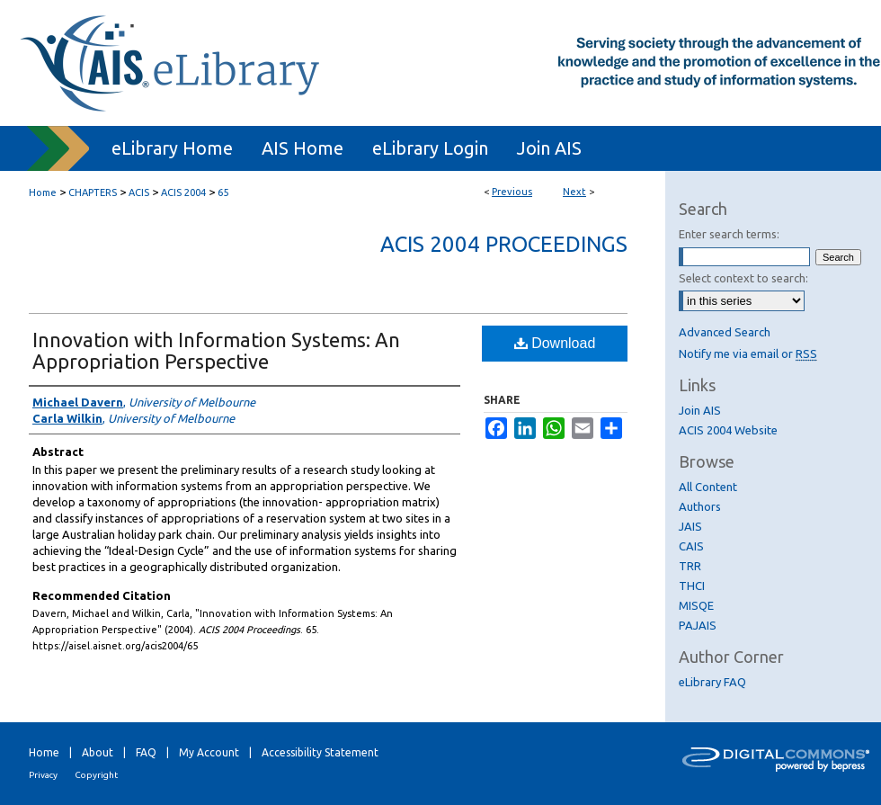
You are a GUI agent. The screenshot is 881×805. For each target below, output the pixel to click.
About (97, 752)
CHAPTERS (92, 192)
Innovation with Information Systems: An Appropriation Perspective (216, 350)
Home (43, 192)
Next (574, 191)
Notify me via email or (748, 353)
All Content (708, 486)
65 (223, 192)
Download (555, 343)
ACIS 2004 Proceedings (503, 244)
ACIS (139, 192)
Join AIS (700, 410)
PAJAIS (697, 625)
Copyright (96, 775)
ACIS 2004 (183, 192)
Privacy (43, 775)
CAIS (691, 546)
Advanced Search (724, 332)
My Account (209, 752)
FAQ (146, 752)
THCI (692, 585)
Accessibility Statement (320, 752)
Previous (512, 191)
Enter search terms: (729, 234)
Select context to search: (743, 278)
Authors (700, 506)
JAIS (690, 526)
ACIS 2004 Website (728, 430)
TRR (690, 565)
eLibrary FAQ (712, 681)
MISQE (696, 605)
